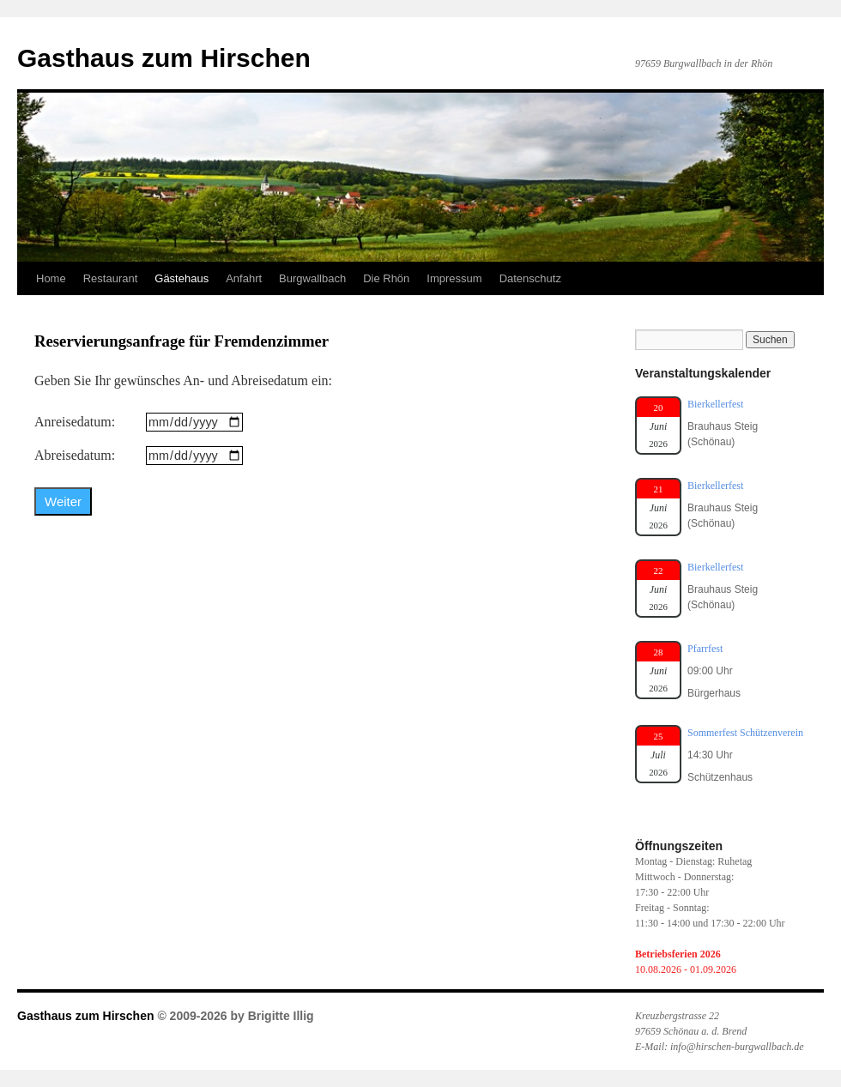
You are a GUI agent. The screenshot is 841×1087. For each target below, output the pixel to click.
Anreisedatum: (74, 421)
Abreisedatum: (74, 455)
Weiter (63, 501)
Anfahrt (244, 278)
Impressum (454, 278)
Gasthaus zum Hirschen (164, 58)
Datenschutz (530, 278)
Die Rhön (386, 278)
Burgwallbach (312, 278)
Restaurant (110, 278)
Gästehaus (181, 278)
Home (51, 278)
